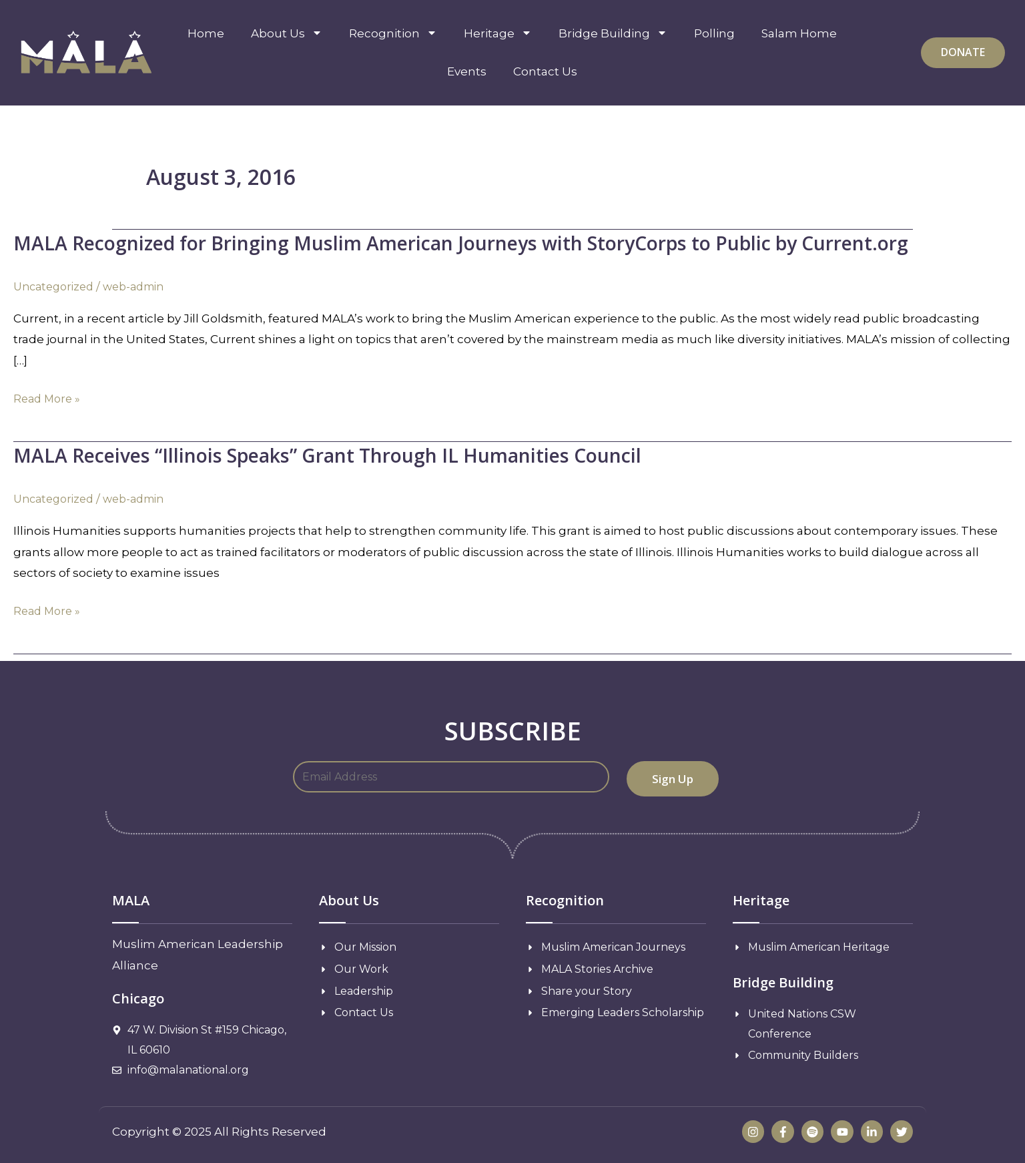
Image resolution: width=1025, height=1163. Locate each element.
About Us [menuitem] (286, 33)
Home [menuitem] (206, 33)
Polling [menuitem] (714, 33)
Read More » (48, 399)
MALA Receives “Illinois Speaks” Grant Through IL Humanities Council (346, 455)
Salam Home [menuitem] (799, 33)
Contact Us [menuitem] (545, 71)
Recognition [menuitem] (393, 33)
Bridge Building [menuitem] (613, 33)
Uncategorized (56, 286)
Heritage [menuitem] (498, 33)
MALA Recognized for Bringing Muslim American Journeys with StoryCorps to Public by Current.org (490, 242)
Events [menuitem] (466, 71)
